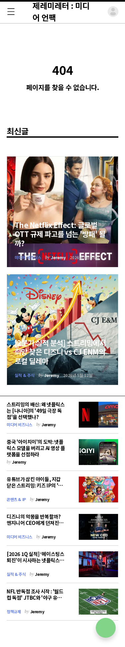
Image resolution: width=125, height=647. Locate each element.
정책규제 (14, 611)
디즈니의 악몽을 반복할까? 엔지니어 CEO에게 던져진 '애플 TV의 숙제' (34, 522)
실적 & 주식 (25, 375)
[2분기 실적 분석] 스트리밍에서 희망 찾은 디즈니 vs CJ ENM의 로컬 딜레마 (60, 351)
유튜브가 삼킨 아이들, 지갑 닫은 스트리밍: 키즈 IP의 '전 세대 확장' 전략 (35, 485)
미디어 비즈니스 (28, 257)
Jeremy (58, 257)
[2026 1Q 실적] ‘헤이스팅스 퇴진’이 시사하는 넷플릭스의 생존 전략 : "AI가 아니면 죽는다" (35, 563)
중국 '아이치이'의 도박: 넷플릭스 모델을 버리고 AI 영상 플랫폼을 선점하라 (36, 448)
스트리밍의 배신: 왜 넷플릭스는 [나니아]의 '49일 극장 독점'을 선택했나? (36, 410)
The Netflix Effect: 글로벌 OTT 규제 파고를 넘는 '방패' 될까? (60, 233)
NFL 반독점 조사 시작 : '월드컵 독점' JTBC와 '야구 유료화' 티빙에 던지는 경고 (35, 597)
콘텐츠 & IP (16, 499)
